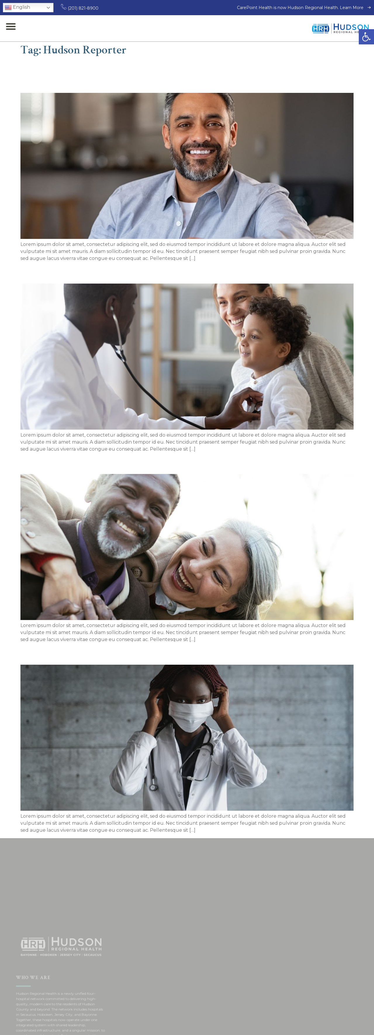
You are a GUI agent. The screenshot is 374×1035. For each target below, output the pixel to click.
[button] (366, 36)
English (17, 7)
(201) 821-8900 (79, 8)
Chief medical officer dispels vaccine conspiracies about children (168, 271)
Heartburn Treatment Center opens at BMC (122, 653)
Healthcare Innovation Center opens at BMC (122, 462)
